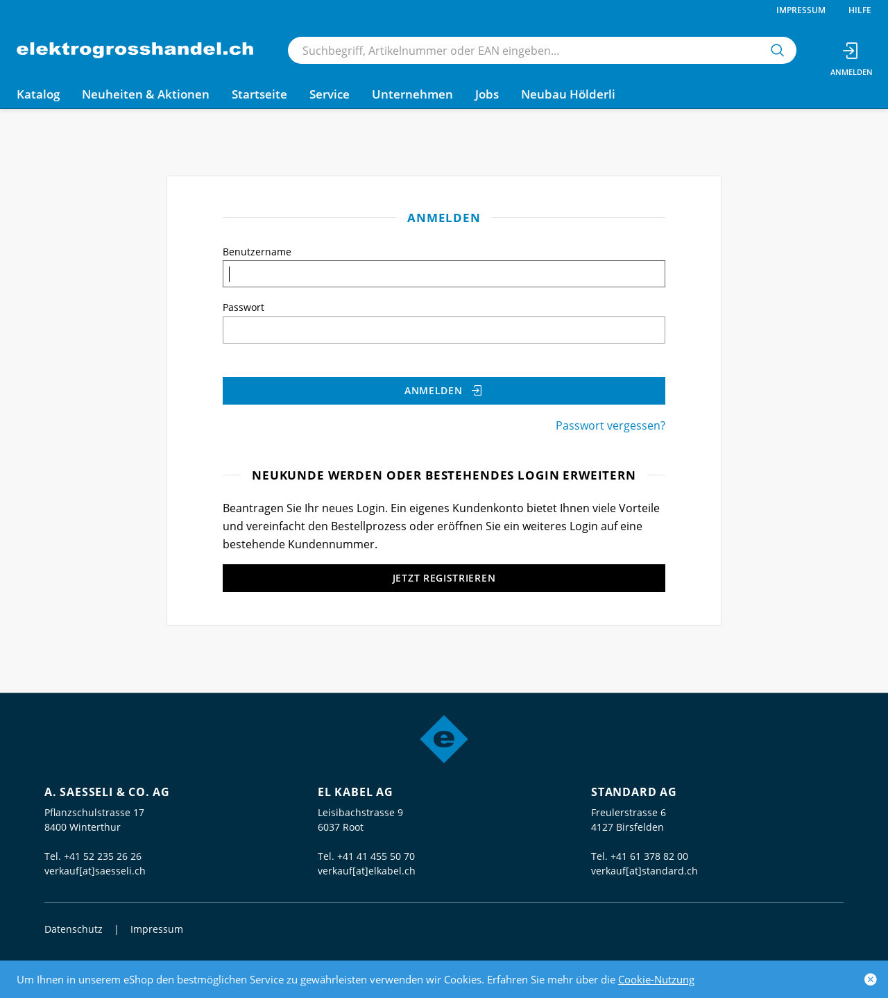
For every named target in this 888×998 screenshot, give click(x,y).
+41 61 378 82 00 (649, 856)
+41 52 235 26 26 (103, 856)
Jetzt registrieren (444, 577)
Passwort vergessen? (610, 425)
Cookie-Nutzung (656, 979)
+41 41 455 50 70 (376, 856)
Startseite (259, 94)
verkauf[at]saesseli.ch (95, 870)
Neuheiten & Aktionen (146, 94)
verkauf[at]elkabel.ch (367, 870)
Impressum (801, 10)
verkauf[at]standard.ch (644, 870)
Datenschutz (73, 929)
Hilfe (859, 10)
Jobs (487, 94)
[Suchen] (777, 50)
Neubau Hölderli (568, 94)
